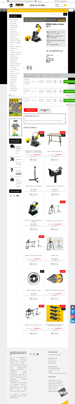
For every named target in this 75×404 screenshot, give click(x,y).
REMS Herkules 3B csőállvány (33, 186)
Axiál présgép (13, 86)
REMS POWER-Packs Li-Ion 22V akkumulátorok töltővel (55, 325)
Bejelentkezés (64, 1)
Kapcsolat (49, 10)
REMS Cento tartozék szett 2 (33, 255)
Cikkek (29, 10)
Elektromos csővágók (15, 42)
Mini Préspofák (13, 27)
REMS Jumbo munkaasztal (54, 151)
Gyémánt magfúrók (14, 38)
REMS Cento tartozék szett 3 (33, 325)
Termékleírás (30, 110)
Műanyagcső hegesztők (13, 82)
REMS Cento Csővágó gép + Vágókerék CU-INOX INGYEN (33, 151)
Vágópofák (12, 84)
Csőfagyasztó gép (14, 58)
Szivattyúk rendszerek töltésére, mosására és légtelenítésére (15, 54)
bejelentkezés (60, 32)
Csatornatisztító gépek (15, 63)
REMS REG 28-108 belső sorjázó (54, 290)
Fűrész (11, 44)
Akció (15, 10)
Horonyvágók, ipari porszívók (14, 70)
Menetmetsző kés (14, 33)
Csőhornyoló (13, 67)
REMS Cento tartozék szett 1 (54, 221)
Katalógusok (22, 10)
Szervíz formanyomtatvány (14, 96)
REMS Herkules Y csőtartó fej (55, 186)
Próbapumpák (13, 60)
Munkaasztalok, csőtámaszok (14, 89)
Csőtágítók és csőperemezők (13, 76)
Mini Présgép (13, 23)
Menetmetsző (13, 31)
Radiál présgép (13, 25)
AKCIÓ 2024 (13, 21)
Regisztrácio (57, 1)
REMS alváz (55, 255)
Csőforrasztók (13, 79)
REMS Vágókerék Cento (34, 290)
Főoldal (10, 10)
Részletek (33, 160)
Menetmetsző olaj (14, 35)
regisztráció (53, 33)
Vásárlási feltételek (38, 10)
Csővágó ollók (13, 48)
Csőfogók (12, 50)
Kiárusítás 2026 (14, 19)
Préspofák (12, 29)
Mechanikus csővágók (15, 40)
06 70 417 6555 (50, 61)
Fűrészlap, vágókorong (15, 46)
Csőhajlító (12, 37)
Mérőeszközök (13, 61)
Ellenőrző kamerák (14, 65)
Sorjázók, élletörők (14, 73)
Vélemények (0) (54, 51)
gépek (17, 362)
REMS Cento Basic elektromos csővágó (34, 220)
